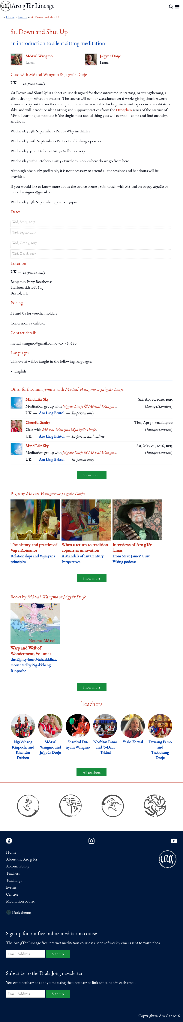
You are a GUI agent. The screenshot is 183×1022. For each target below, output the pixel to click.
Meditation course (20, 902)
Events (11, 888)
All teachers (91, 773)
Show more (91, 475)
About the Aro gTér (21, 860)
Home (11, 853)
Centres (12, 895)
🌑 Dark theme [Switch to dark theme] (18, 913)
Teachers (13, 874)
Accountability (17, 866)
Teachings (14, 881)
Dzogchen (124, 110)
